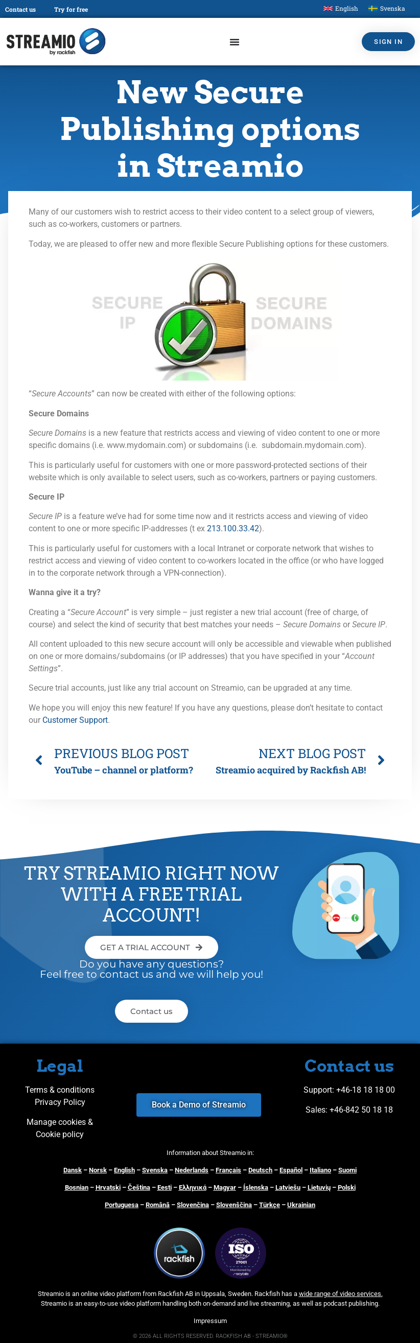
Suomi (347, 1170)
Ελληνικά (192, 1187)
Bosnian (76, 1187)
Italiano (320, 1170)
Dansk (72, 1170)
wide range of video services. (341, 1294)
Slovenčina (193, 1205)
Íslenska (255, 1187)
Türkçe (269, 1205)
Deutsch (260, 1170)
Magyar (225, 1187)
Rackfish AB (175, 1294)
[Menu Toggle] (234, 42)
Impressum (210, 1321)
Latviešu (287, 1187)
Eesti (164, 1187)
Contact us (20, 9)
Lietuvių (319, 1187)
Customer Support (75, 720)
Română (158, 1205)
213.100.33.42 (233, 528)
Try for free (71, 9)
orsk (100, 1170)
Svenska (155, 1170)
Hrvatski (108, 1187)
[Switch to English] (340, 8)
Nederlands (191, 1170)
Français (228, 1170)
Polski (347, 1187)
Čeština (139, 1187)
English (124, 1170)
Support (318, 1090)
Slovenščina (234, 1205)
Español (290, 1170)
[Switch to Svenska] (386, 8)
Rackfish (267, 1294)
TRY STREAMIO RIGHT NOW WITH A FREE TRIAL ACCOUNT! (151, 894)
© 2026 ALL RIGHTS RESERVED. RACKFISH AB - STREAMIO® (210, 1336)
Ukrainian (301, 1205)
